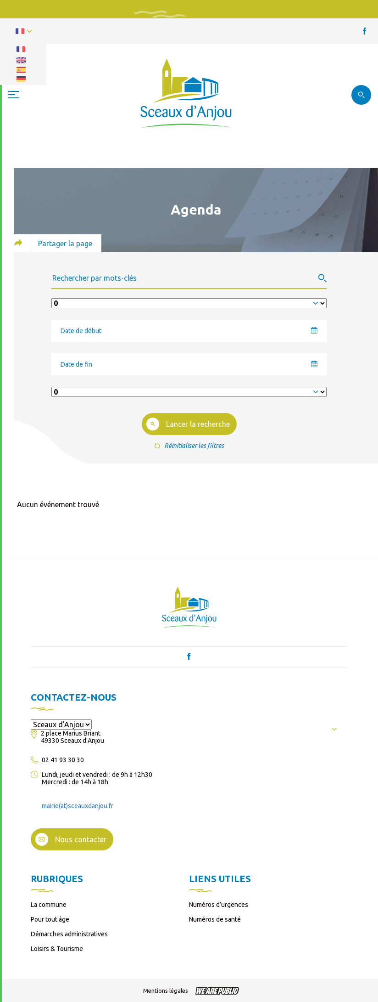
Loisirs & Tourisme (57, 948)
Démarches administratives (69, 934)
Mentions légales (165, 990)
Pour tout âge (50, 919)
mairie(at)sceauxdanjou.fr (77, 806)
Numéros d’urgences (218, 904)
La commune (49, 904)
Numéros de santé (215, 919)
